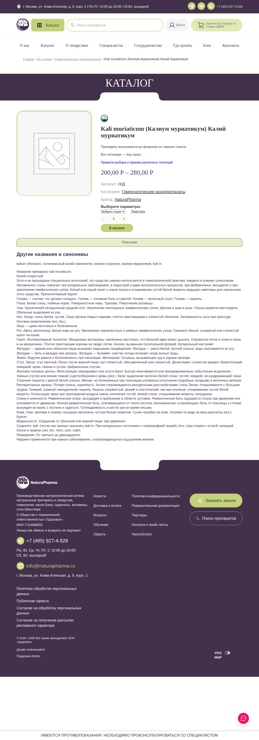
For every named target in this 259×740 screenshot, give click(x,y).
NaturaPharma (128, 199)
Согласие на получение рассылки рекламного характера (45, 622)
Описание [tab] (129, 242)
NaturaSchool (142, 534)
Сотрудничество (148, 45)
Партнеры (139, 515)
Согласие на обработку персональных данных (49, 610)
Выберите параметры (120, 207)
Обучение (100, 524)
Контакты (230, 45)
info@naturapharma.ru (50, 566)
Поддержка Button (28, 656)
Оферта (99, 534)
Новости (99, 496)
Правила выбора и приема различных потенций (137, 162)
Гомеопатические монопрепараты (78, 59)
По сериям (44, 59)
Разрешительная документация (155, 505)
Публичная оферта (33, 601)
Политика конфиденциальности (156, 496)
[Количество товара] (114, 219)
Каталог (47, 45)
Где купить (182, 45)
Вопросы (100, 515)
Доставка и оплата (107, 505)
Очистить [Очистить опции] (138, 211)
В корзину (117, 228)
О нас (25, 45)
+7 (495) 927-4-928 (229, 6)
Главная (28, 59)
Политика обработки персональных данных (47, 591)
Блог (207, 45)
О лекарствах (77, 45)
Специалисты (111, 45)
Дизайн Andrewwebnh (31, 649)
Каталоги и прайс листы (150, 524)
